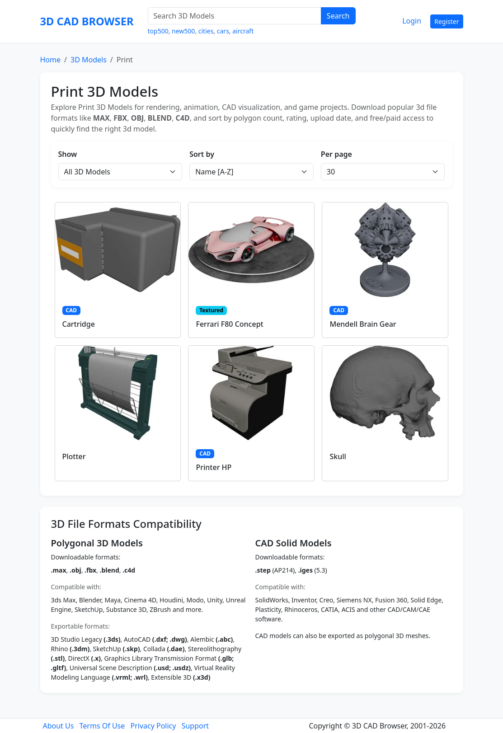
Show (67, 154)
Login (411, 21)
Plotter (74, 456)
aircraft (243, 31)
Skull (337, 456)
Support (195, 726)
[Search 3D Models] (234, 15)
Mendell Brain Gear (362, 324)
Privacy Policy (153, 726)
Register (446, 21)
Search (338, 16)
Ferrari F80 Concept (229, 324)
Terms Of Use (102, 726)
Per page (336, 154)
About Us (58, 726)
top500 (158, 31)
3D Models (89, 60)
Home (50, 60)
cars (223, 31)
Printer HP (213, 467)
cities (206, 31)
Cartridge (78, 324)
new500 (183, 31)
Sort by (201, 154)
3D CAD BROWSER (87, 21)
